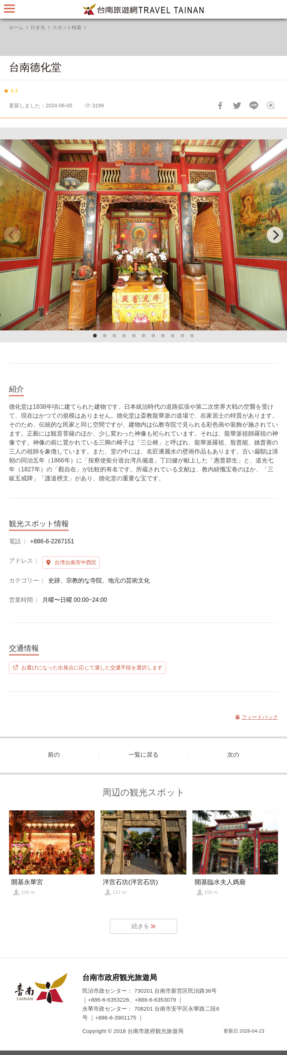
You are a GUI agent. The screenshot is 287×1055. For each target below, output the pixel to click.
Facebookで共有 (220, 105)
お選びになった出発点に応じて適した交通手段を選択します (92, 668)
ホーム (16, 27)
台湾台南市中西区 (75, 562)
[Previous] (12, 235)
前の (54, 754)
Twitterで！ (236, 105)
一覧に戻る (143, 754)
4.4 (14, 91)
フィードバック (270, 105)
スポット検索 (66, 27)
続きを (140, 926)
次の (233, 754)
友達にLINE (253, 105)
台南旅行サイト (143, 9)
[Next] (275, 235)
